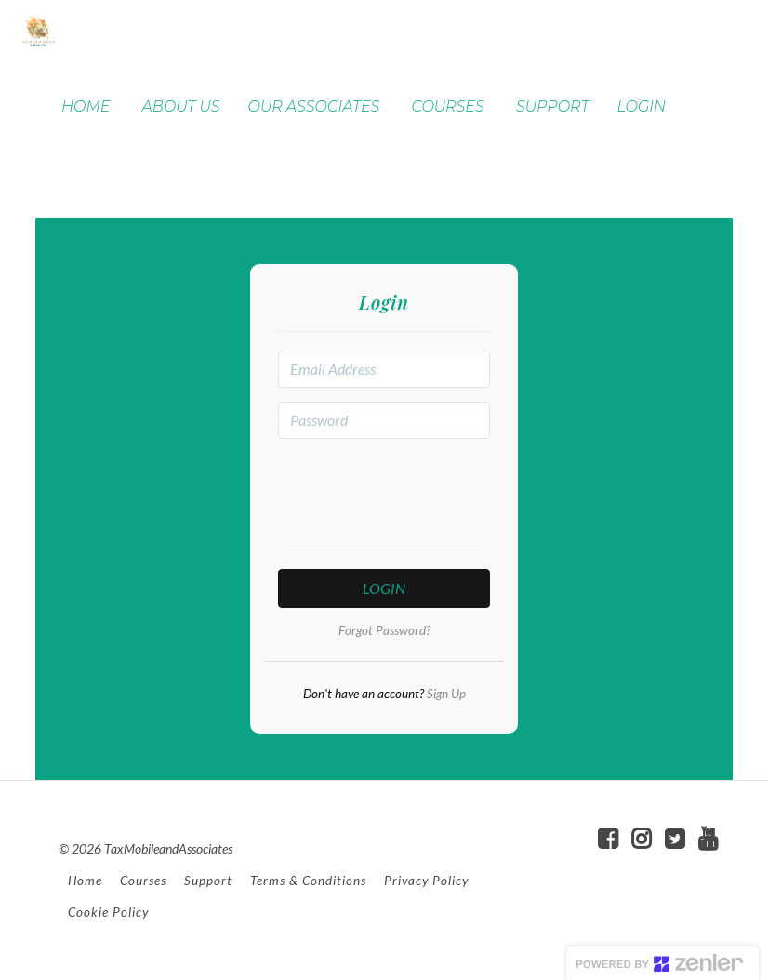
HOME (85, 106)
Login (384, 588)
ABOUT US (181, 106)
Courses (143, 880)
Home (85, 880)
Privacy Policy (426, 880)
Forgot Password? (384, 630)
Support (208, 880)
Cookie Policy (108, 912)
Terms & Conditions (308, 880)
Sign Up (445, 693)
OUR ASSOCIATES (314, 106)
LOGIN (641, 106)
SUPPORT (552, 106)
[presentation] (419, 489)
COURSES (447, 106)
